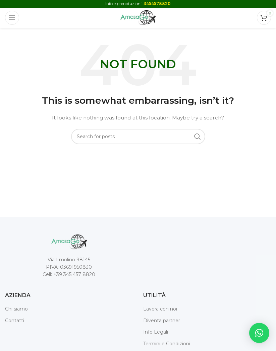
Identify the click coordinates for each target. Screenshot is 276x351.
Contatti (14, 321)
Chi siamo (16, 309)
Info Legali (155, 332)
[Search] (138, 136)
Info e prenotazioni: (138, 3)
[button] (259, 333)
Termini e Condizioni (166, 344)
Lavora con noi (160, 309)
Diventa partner (161, 321)
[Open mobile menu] (12, 17)
